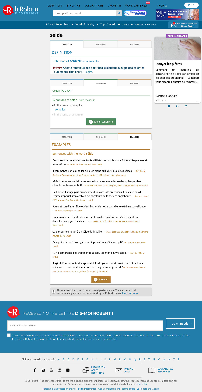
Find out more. (130, 293)
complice (60, 109)
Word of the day (82, 24)
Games (124, 24)
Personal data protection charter (60, 388)
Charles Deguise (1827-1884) (68, 210)
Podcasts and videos (146, 24)
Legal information (87, 388)
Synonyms (73, 5)
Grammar (114, 5)
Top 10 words (106, 24)
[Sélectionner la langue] (191, 5)
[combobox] (84, 13)
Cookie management (109, 388)
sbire (89, 71)
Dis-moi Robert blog (55, 24)
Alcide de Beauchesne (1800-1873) (86, 164)
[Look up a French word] (119, 13)
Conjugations (94, 5)
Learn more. (142, 383)
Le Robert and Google (148, 388)
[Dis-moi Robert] (135, 13)
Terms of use (128, 388)
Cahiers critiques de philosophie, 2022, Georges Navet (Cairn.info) (117, 185)
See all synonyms (103, 121)
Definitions (55, 5)
